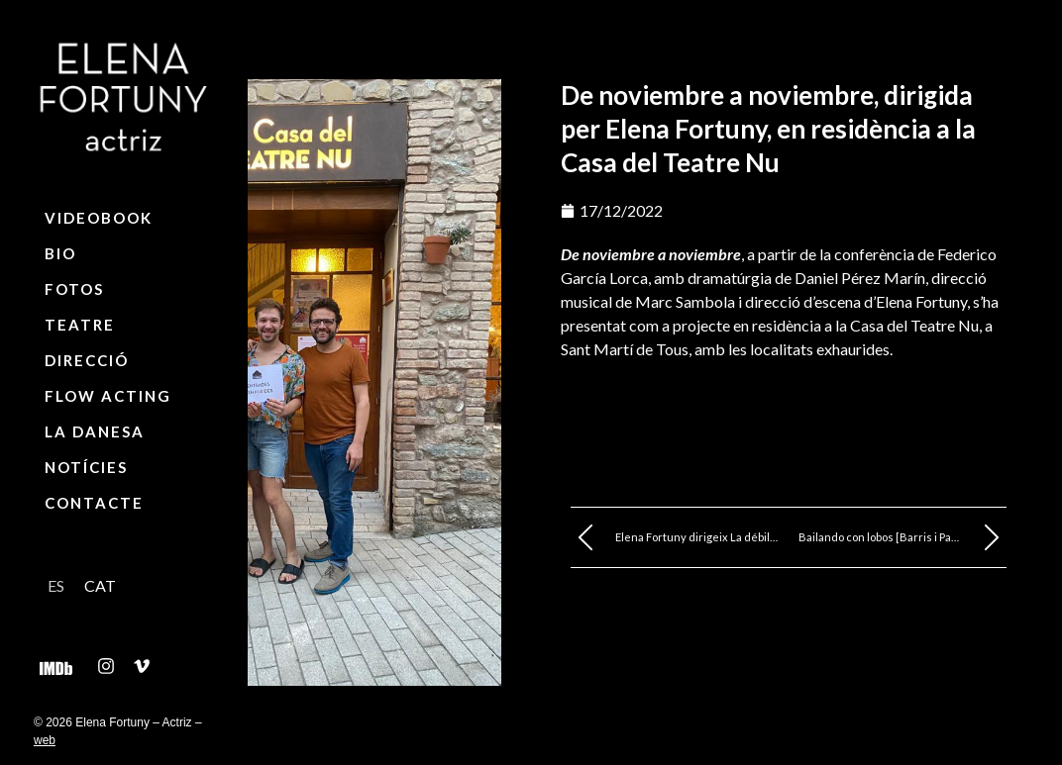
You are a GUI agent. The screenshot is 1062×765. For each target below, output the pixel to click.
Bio (60, 253)
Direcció (87, 360)
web (44, 740)
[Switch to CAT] (100, 585)
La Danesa (95, 431)
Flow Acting (108, 396)
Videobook (99, 218)
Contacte (94, 503)
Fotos (74, 289)
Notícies (86, 467)
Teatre (80, 325)
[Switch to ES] (56, 585)
